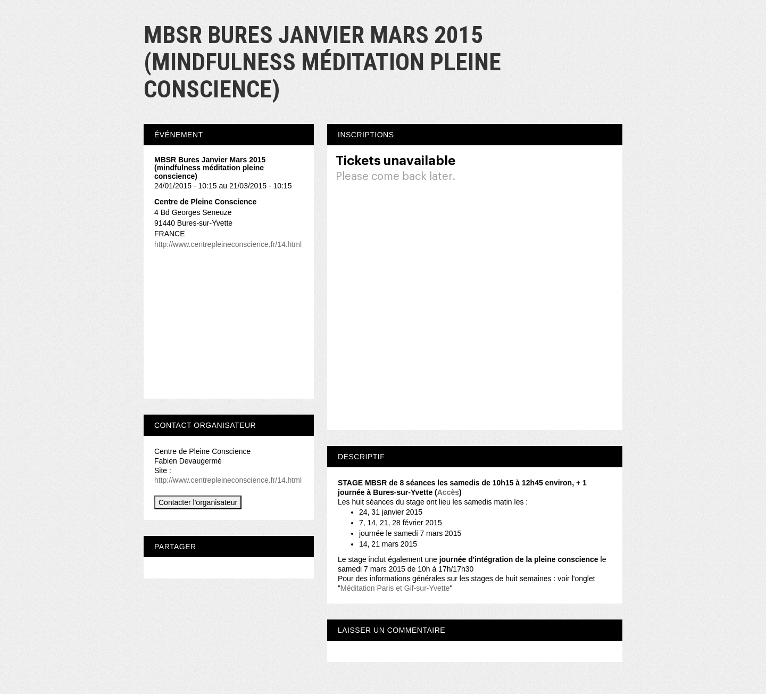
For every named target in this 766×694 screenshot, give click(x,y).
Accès (448, 492)
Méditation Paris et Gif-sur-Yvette (394, 588)
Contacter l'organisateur (198, 502)
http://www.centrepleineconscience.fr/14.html (228, 244)
